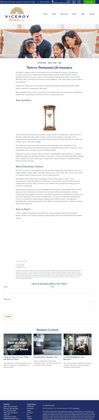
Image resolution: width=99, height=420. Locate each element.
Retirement (30, 406)
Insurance (30, 412)
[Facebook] (79, 2)
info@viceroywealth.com (59, 1)
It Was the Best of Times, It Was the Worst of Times (16, 358)
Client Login (89, 2)
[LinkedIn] (74, 2)
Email (52, 287)
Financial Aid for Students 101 (45, 357)
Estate (29, 410)
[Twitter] (68, 2)
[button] (45, 14)
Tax (28, 414)
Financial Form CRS (49, 405)
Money (29, 416)
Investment (30, 408)
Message (7, 299)
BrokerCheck (76, 408)
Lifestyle (29, 418)
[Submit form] (9, 316)
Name (6, 287)
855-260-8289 (14, 408)
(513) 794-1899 (43, 2)
